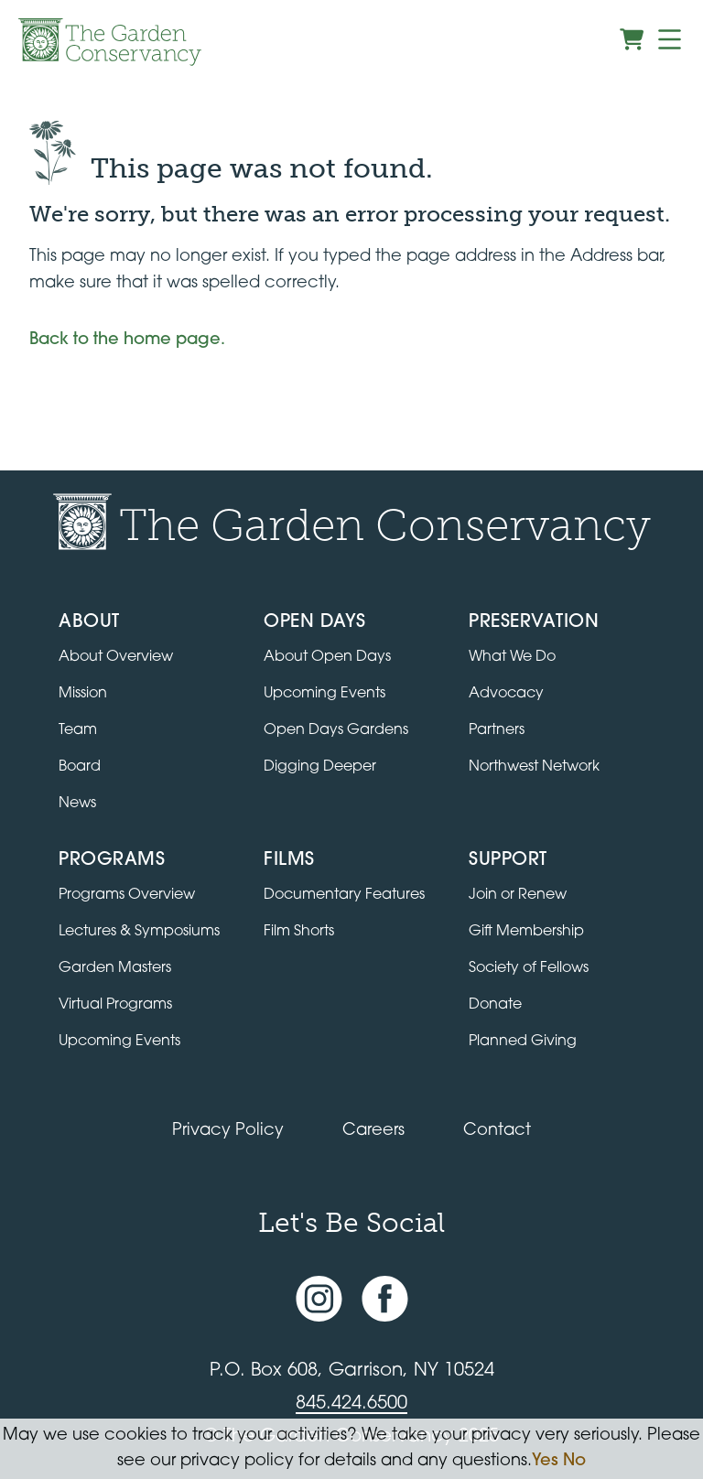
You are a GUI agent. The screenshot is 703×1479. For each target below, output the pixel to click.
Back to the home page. (127, 340)
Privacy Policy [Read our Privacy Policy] (228, 1130)
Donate (495, 1005)
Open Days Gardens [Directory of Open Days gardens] (336, 730)
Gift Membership (526, 931)
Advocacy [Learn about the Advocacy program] (506, 693)
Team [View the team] (78, 730)
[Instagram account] (319, 1299)
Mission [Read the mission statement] (83, 693)
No (574, 1461)
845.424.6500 (351, 1404)
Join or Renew (518, 895)
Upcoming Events (119, 1041)
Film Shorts (299, 931)
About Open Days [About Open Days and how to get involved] (327, 657)
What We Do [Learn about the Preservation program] (512, 657)
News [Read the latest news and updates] (77, 803)
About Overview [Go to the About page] (116, 657)
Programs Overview (127, 895)
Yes (545, 1461)
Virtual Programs (115, 1005)
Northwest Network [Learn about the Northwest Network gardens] (534, 767)
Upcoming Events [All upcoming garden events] (324, 693)
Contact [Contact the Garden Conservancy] (497, 1130)
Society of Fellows (529, 968)
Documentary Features (344, 895)
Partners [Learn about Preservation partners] (497, 730)
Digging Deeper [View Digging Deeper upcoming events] (320, 767)
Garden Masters (115, 968)
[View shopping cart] (632, 39)
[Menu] (669, 39)
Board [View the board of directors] (80, 767)
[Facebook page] (385, 1299)
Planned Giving (523, 1041)
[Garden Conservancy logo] (109, 42)
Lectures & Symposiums (139, 931)
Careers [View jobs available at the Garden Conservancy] (373, 1130)
